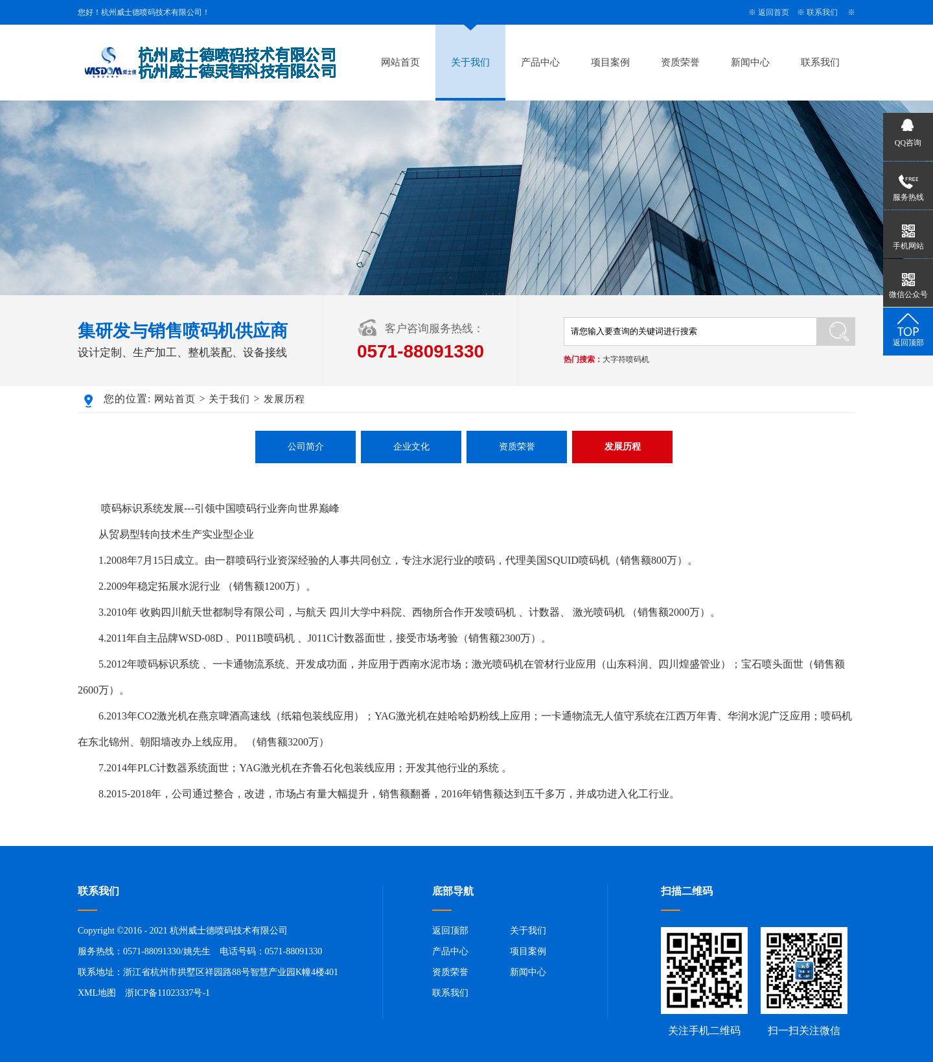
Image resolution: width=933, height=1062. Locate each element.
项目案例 (610, 62)
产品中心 (540, 62)
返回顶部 (450, 930)
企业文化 (411, 447)
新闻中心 (750, 62)
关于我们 (470, 62)
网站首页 (400, 62)
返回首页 (773, 12)
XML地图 (97, 993)
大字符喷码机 (626, 359)
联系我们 (822, 12)
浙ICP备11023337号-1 (167, 993)
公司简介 (306, 447)
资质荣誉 (680, 62)
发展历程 (284, 399)
